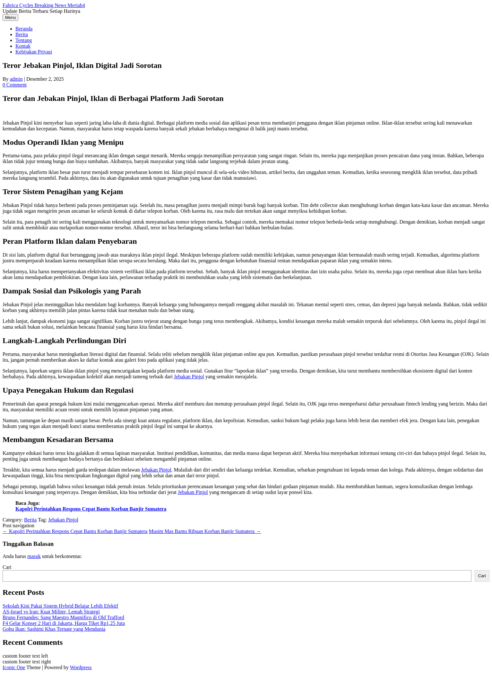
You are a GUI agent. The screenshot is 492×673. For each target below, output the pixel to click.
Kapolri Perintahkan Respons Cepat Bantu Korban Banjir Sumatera (90, 509)
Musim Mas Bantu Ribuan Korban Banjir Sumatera (205, 531)
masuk (34, 556)
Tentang (23, 40)
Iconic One (14, 667)
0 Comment (15, 84)
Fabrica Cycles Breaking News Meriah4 (44, 5)
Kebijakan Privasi (33, 51)
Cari (7, 567)
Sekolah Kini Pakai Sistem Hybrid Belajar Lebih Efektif (60, 606)
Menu (10, 17)
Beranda (23, 28)
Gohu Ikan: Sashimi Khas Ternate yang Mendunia (54, 629)
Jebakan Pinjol (189, 376)
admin (16, 79)
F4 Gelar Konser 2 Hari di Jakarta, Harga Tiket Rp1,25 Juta (64, 623)
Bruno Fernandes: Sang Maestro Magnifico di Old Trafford (63, 617)
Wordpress (81, 667)
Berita (21, 34)
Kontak (22, 46)
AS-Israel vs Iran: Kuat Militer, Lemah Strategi (51, 611)
